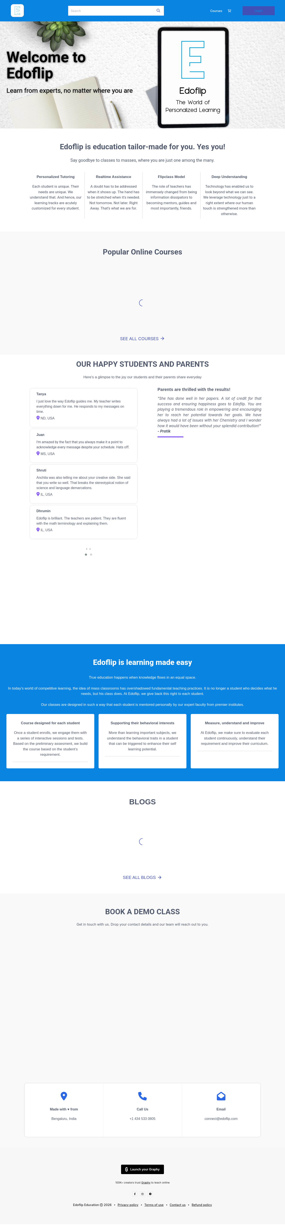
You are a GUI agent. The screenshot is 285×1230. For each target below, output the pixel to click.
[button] (85, 554)
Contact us (178, 1205)
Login (259, 10)
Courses (216, 11)
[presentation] (86, 548)
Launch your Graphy (142, 1169)
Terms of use (154, 1205)
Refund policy (202, 1205)
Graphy (145, 1182)
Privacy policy (128, 1205)
